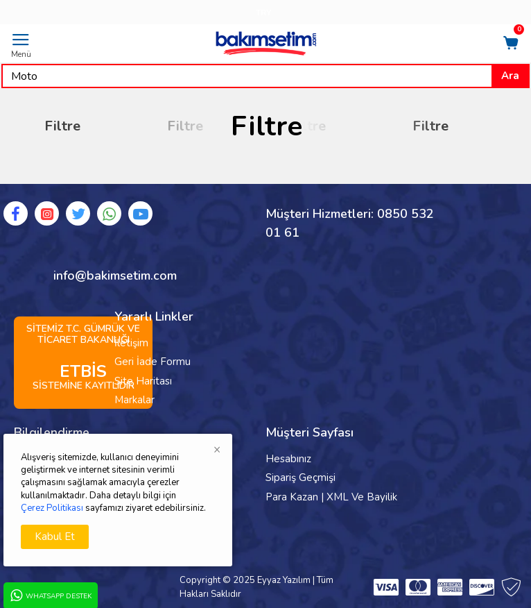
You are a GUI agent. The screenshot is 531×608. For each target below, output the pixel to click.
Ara (510, 76)
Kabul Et (55, 536)
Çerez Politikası (52, 508)
